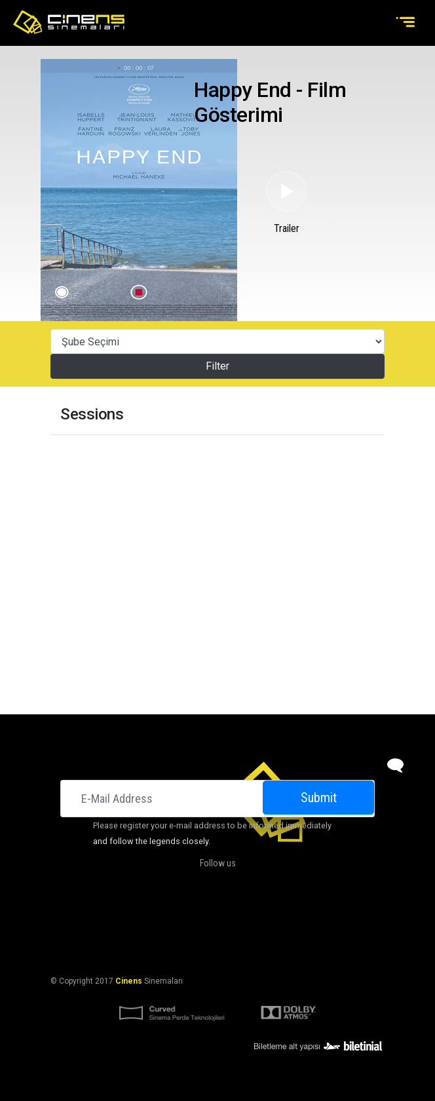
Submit (319, 797)
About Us (141, 917)
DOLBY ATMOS (194, 917)
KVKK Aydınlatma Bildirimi (151, 949)
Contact (299, 917)
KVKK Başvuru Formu (255, 949)
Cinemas (96, 917)
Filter (217, 366)
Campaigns (251, 917)
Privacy (322, 949)
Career (340, 917)
